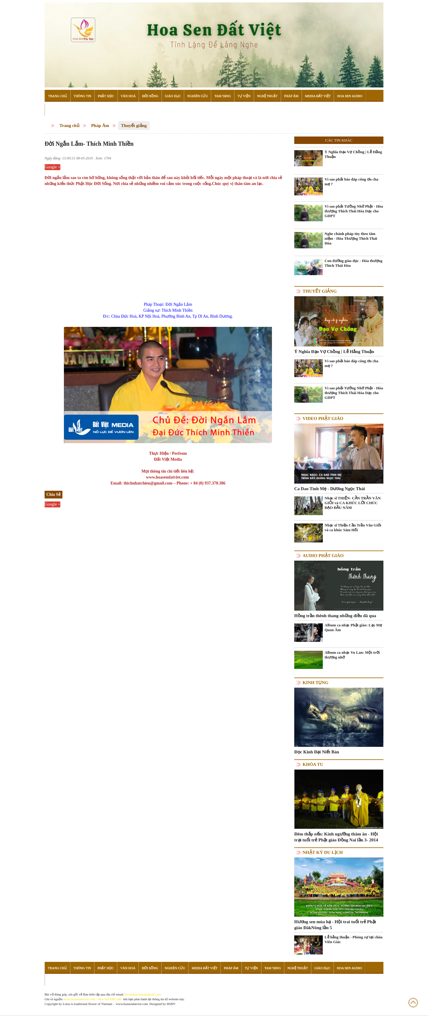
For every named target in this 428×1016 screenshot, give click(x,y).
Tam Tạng (222, 96)
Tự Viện (244, 96)
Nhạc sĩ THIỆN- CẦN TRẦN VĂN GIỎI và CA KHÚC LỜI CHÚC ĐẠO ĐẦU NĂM (353, 503)
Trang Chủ (57, 96)
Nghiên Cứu (197, 96)
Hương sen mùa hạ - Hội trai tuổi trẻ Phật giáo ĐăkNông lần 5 (335, 924)
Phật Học (106, 96)
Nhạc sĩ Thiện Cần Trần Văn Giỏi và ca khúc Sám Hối (353, 527)
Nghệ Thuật (267, 96)
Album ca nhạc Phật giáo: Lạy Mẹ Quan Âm (353, 627)
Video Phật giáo (323, 418)
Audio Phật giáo (323, 555)
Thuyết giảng (134, 125)
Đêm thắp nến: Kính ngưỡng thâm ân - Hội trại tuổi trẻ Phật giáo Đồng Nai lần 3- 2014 (336, 837)
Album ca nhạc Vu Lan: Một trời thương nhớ (352, 654)
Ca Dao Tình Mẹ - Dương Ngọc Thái (329, 488)
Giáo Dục (173, 96)
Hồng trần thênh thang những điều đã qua (335, 615)
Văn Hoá (128, 96)
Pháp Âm (291, 96)
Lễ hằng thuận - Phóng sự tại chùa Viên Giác (354, 939)
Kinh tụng (315, 682)
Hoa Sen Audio (349, 96)
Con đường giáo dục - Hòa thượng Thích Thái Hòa (353, 263)
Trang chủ (69, 125)
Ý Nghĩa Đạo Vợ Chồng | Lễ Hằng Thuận (353, 154)
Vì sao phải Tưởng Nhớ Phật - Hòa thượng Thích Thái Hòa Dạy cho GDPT (354, 211)
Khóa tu (313, 764)
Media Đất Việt (318, 96)
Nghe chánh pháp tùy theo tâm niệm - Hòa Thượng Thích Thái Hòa (351, 238)
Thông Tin (82, 96)
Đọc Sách (56, 110)
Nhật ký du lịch (323, 852)
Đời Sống (150, 96)
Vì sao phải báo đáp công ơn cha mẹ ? (351, 181)
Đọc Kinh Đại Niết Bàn (316, 752)
